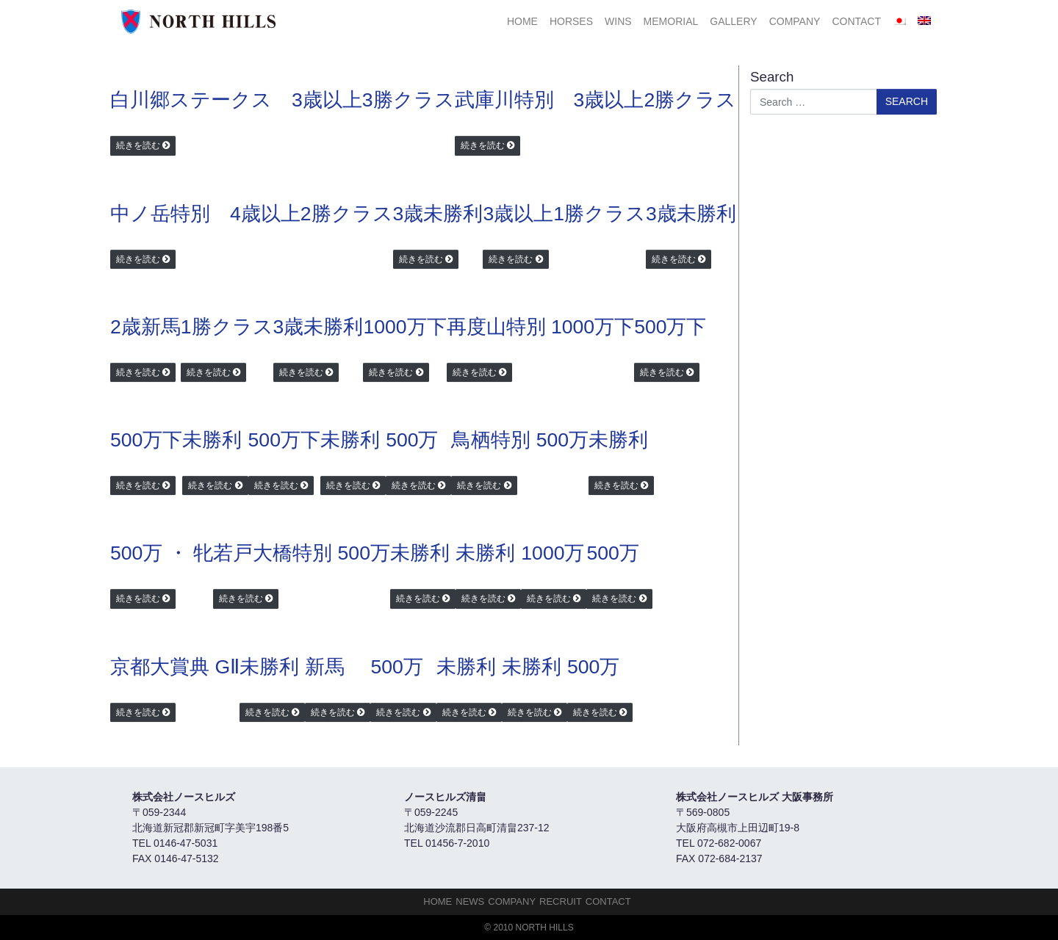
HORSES (571, 21)
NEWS (470, 901)
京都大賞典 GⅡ (175, 667)
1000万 (552, 553)
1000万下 (404, 327)
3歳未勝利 (438, 214)
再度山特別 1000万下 (541, 327)
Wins (618, 21)
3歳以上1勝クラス (564, 214)
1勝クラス (227, 327)
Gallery (733, 21)
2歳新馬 (145, 327)
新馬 (325, 667)
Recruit (560, 901)
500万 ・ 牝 (161, 553)
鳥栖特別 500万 (520, 440)
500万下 (670, 327)
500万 (412, 440)
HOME (522, 21)
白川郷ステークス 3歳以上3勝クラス (282, 100)
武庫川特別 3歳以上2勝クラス (596, 100)
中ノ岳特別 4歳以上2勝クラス (251, 214)
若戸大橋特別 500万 (301, 553)
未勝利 (212, 440)
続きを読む (138, 145)
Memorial (671, 21)
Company (795, 21)
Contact (856, 21)
